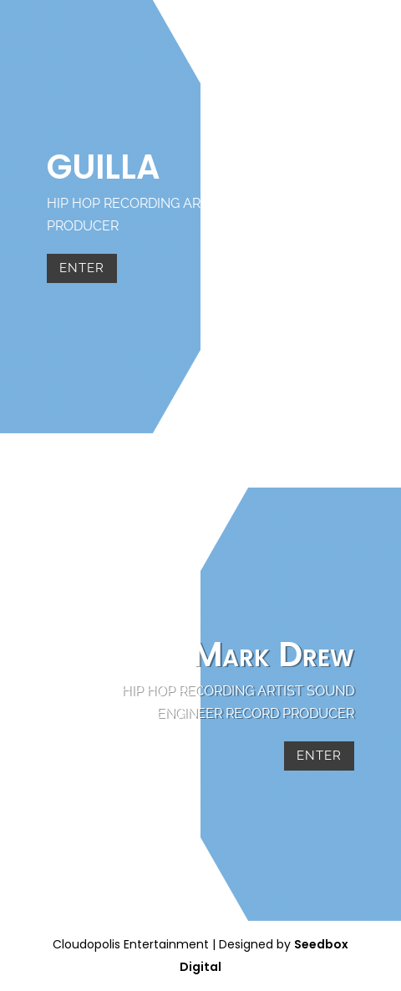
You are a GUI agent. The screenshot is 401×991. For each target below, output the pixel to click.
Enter (81, 268)
